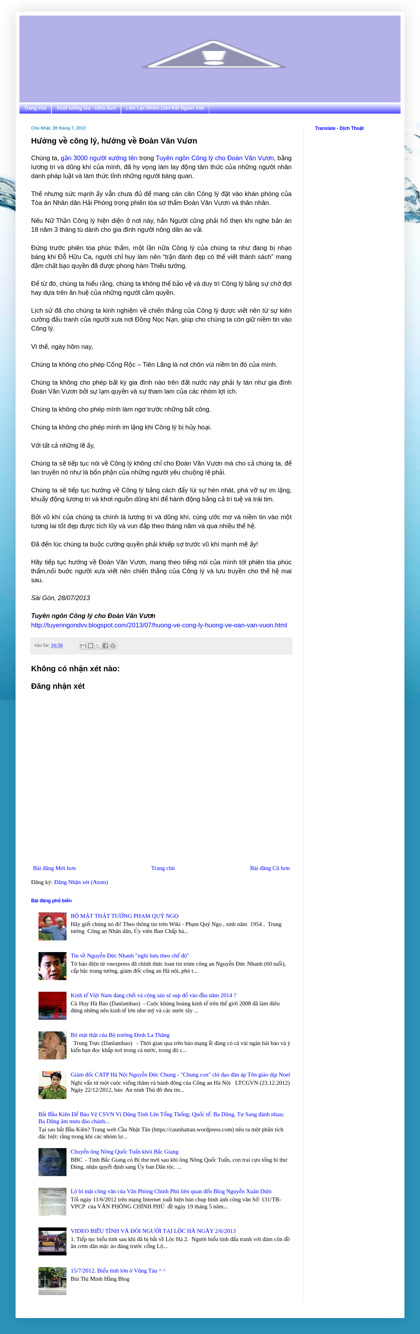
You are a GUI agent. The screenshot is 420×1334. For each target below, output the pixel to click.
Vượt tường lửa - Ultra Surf (86, 108)
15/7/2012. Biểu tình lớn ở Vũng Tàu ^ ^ (118, 1270)
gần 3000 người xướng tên (99, 157)
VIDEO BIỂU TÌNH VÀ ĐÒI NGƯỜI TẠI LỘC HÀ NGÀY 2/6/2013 (153, 1231)
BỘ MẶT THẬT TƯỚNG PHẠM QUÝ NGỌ (124, 916)
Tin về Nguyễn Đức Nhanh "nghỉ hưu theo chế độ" (130, 955)
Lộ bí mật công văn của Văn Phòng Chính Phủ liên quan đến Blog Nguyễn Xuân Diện (171, 1191)
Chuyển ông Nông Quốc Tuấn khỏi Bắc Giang (124, 1151)
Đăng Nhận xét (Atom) (81, 882)
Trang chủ (35, 108)
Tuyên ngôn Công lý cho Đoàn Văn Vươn (215, 157)
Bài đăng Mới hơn (54, 868)
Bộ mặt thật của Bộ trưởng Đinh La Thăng (120, 1035)
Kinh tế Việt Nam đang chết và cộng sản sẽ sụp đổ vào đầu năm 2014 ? (153, 995)
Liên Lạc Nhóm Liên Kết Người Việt (165, 108)
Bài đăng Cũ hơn (270, 868)
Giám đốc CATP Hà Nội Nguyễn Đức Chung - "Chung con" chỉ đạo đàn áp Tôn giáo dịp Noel (180, 1074)
